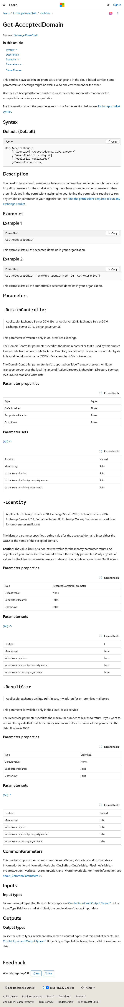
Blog (49, 996)
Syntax (11, 49)
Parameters (14, 64)
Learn (6, 13)
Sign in (117, 4)
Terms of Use (46, 1001)
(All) (7, 441)
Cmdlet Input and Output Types (88, 903)
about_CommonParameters (20, 876)
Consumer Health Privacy (17, 1001)
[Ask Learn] (111, 13)
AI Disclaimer (10, 996)
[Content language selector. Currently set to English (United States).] (20, 988)
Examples (13, 59)
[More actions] (118, 13)
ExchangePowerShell (24, 13)
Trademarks (64, 1001)
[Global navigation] (3, 5)
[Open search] (108, 5)
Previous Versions (32, 996)
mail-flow (45, 13)
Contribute (65, 996)
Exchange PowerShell (25, 35)
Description (12, 54)
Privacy (79, 996)
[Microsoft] (62, 5)
